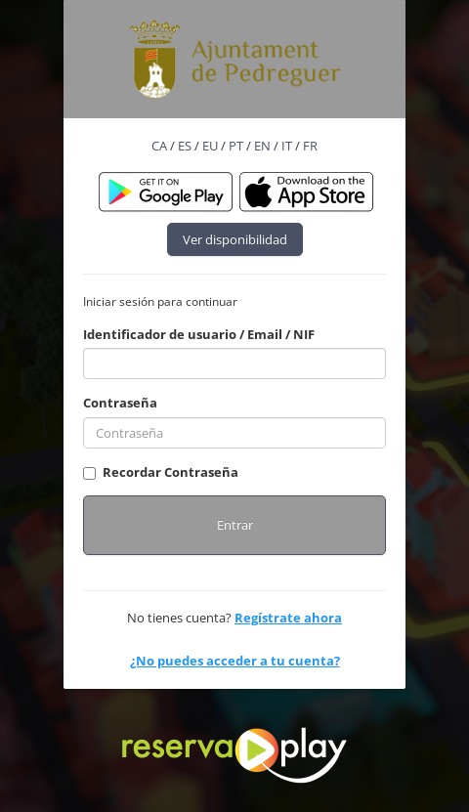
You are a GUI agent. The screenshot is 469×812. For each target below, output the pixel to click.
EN (262, 145)
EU (210, 145)
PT (236, 145)
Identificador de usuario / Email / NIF (199, 334)
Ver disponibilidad (235, 239)
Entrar (235, 525)
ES (185, 145)
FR (310, 145)
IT (286, 145)
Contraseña (120, 402)
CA (159, 145)
